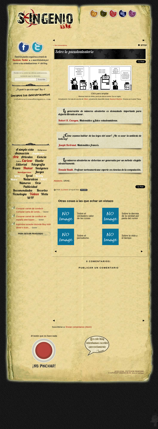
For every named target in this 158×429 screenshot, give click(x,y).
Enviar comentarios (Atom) (79, 327)
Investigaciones (24, 172)
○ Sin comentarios (60, 45)
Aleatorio (58, 181)
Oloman (65, 190)
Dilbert (86, 99)
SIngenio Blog (125, 373)
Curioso (27, 160)
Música (13, 179)
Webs (44, 194)
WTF (30, 198)
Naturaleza (30, 179)
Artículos (26, 157)
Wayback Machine (116, 99)
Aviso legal (119, 371)
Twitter (25, 60)
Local (29, 175)
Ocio (38, 183)
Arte (16, 157)
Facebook (16, 60)
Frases (84, 190)
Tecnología (19, 194)
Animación (22, 153)
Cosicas (18, 161)
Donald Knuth (65, 169)
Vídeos (34, 194)
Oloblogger (140, 373)
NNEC (44, 179)
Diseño (39, 161)
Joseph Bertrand (67, 145)
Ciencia (41, 157)
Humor (28, 168)
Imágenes (41, 168)
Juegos (39, 172)
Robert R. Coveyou (68, 120)
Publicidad (30, 187)
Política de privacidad (134, 371)
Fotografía (38, 164)
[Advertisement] (30, 122)
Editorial (21, 164)
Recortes (42, 190)
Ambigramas (42, 150)
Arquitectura (38, 153)
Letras (17, 175)
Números (25, 183)
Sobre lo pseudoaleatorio (74, 51)
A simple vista (25, 149)
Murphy (39, 175)
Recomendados (22, 190)
